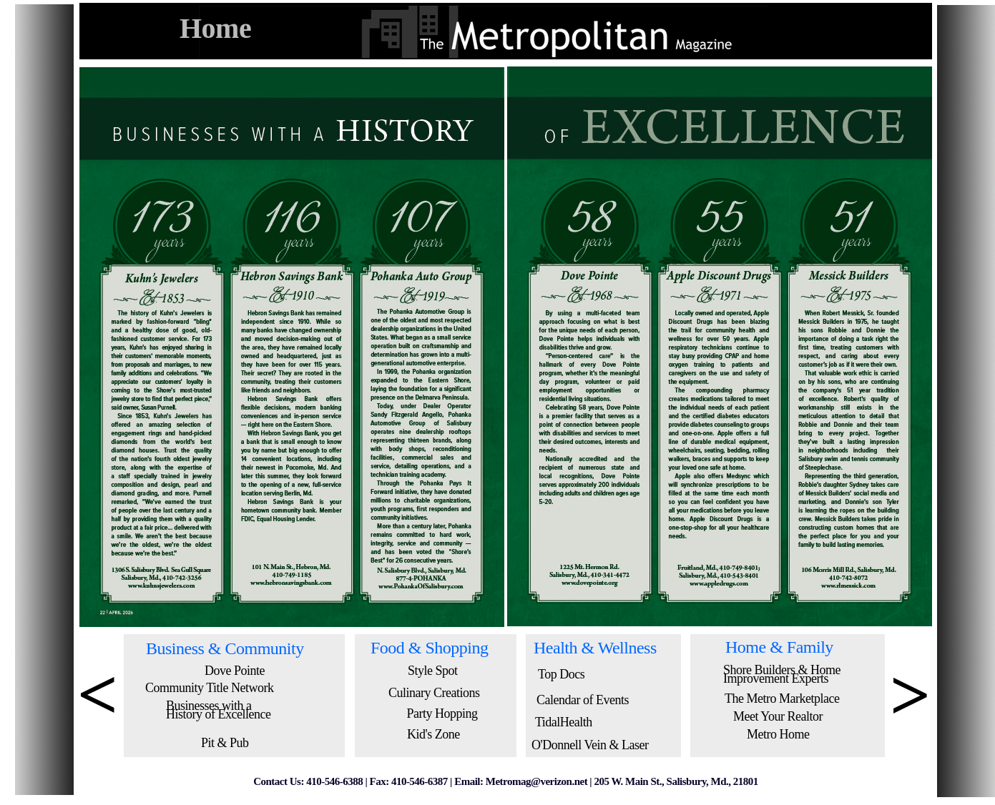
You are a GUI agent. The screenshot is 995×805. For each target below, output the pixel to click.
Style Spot (433, 670)
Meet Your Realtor (778, 716)
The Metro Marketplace (782, 698)
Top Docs (561, 674)
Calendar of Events (582, 700)
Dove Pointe (235, 670)
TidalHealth (563, 722)
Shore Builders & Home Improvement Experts (781, 674)
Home (215, 28)
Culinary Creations (433, 693)
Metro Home (778, 734)
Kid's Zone (433, 734)
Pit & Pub (225, 743)
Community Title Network (209, 688)
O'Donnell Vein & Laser (589, 745)
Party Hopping (442, 713)
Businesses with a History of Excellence (218, 709)
